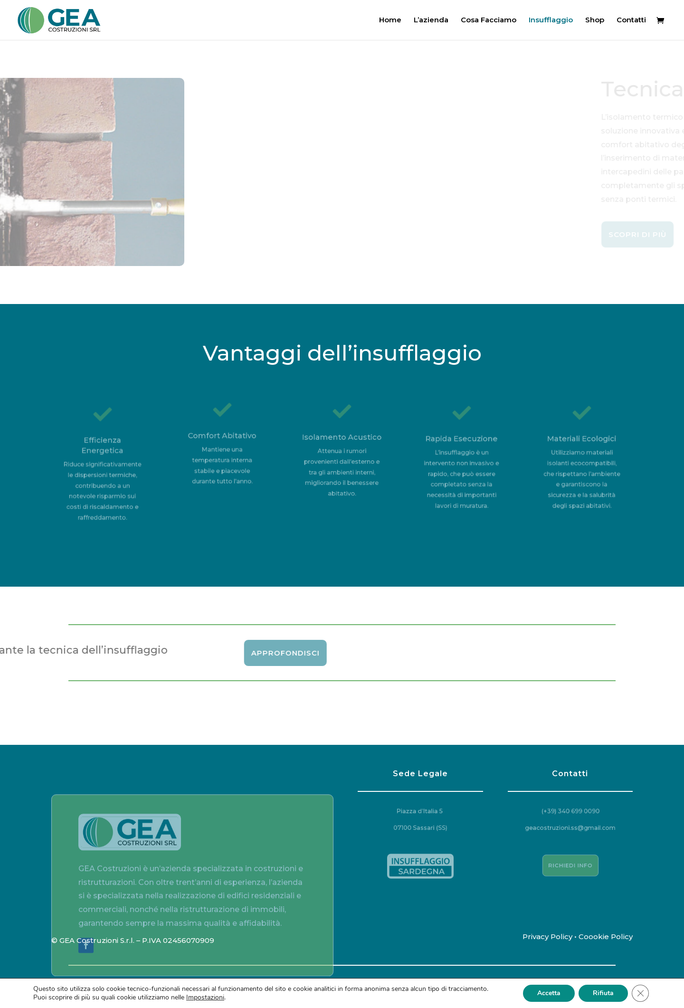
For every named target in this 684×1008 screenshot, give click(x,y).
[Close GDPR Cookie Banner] (640, 993)
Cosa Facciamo (488, 20)
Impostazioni (205, 997)
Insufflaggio (551, 20)
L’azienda (431, 20)
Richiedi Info (570, 865)
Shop (594, 20)
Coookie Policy (606, 936)
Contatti (631, 20)
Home (390, 20)
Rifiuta (603, 993)
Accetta (548, 993)
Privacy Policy (547, 936)
